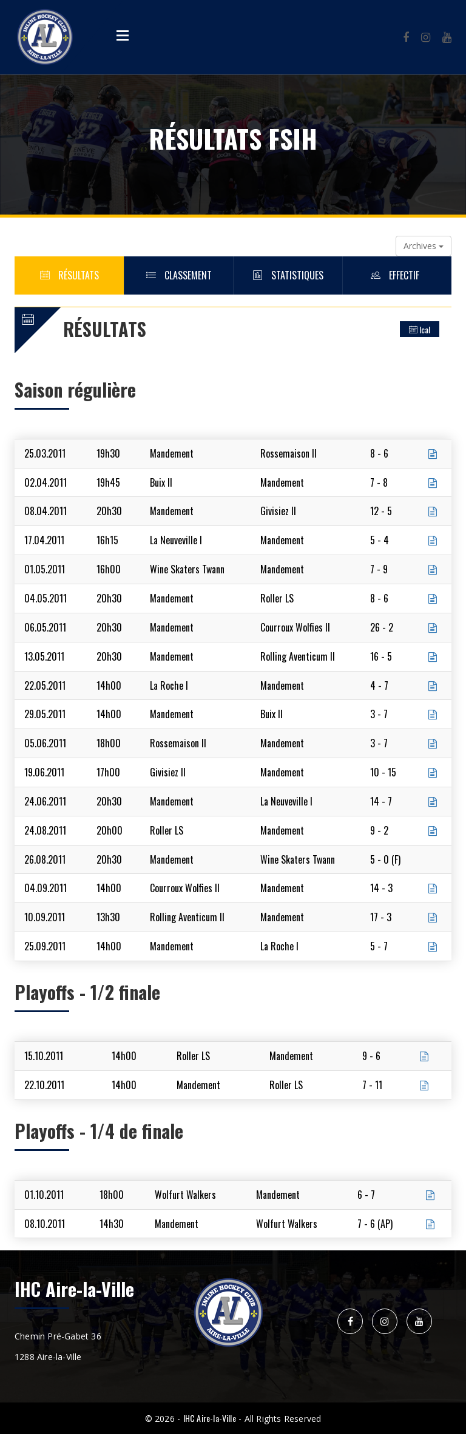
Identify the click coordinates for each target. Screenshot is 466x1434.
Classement (179, 275)
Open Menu (122, 35)
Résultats (69, 275)
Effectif (397, 275)
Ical (419, 329)
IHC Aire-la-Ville (209, 1418)
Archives (424, 246)
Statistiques (288, 275)
